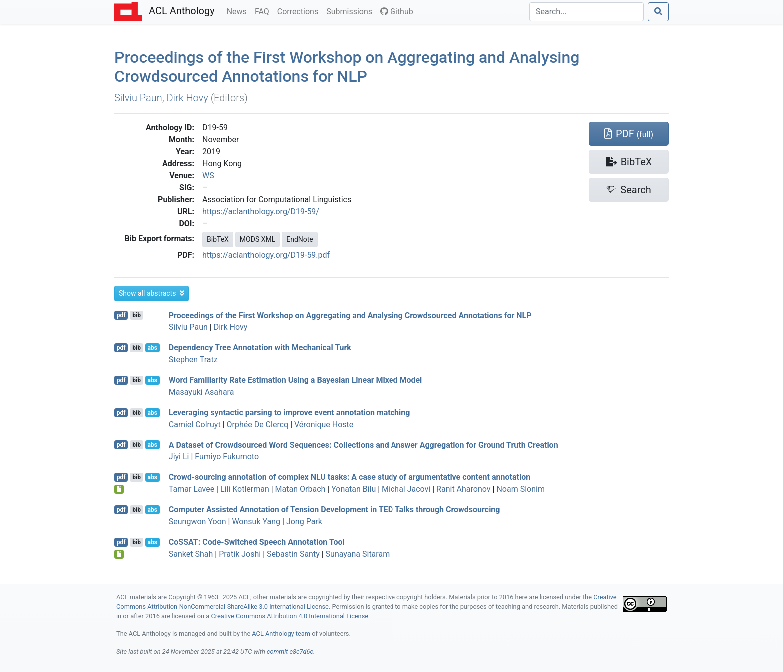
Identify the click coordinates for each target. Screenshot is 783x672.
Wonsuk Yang (256, 521)
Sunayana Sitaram (358, 554)
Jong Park (304, 521)
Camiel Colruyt (195, 424)
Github (396, 11)
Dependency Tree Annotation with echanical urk (260, 347)
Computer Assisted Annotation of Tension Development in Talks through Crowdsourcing (334, 509)
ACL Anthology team (281, 633)
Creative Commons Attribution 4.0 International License (289, 616)
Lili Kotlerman (244, 489)
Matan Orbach (300, 489)
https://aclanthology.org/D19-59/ (260, 211)
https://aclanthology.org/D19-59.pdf (266, 255)
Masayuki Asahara (201, 392)
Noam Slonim (520, 489)
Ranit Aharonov (463, 489)
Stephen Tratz (193, 359)
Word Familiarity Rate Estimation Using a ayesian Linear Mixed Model (295, 380)
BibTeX (218, 239)
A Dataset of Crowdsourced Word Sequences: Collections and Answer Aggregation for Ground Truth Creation (363, 444)
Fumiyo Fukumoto (227, 456)
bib (136, 315)
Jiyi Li (179, 456)
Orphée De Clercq (258, 424)
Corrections (299, 10)
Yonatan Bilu (353, 489)
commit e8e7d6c (290, 651)
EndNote (299, 239)
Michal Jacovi (406, 489)
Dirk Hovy (187, 98)
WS (208, 175)
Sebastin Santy (293, 554)
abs (152, 347)
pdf (121, 315)
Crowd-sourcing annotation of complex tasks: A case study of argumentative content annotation (349, 477)
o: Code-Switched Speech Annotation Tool (257, 542)
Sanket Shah (191, 554)
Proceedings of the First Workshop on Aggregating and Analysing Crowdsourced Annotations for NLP (346, 67)
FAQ (264, 10)
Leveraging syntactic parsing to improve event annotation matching (289, 412)
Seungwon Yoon (197, 521)
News (239, 10)
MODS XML (257, 239)
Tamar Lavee (191, 489)
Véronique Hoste (323, 424)
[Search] (586, 11)
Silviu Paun (138, 98)
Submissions (351, 10)
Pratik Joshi (240, 554)
